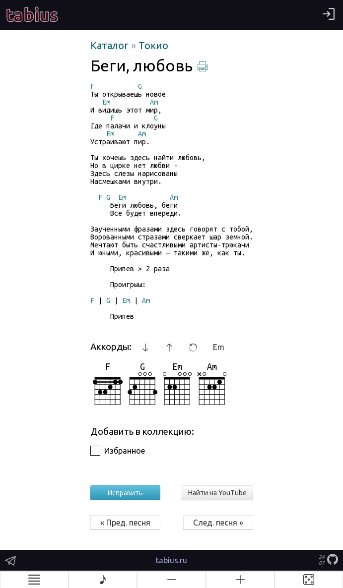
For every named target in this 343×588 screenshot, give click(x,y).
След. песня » (218, 522)
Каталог (110, 45)
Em (218, 347)
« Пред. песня (125, 522)
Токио (153, 45)
